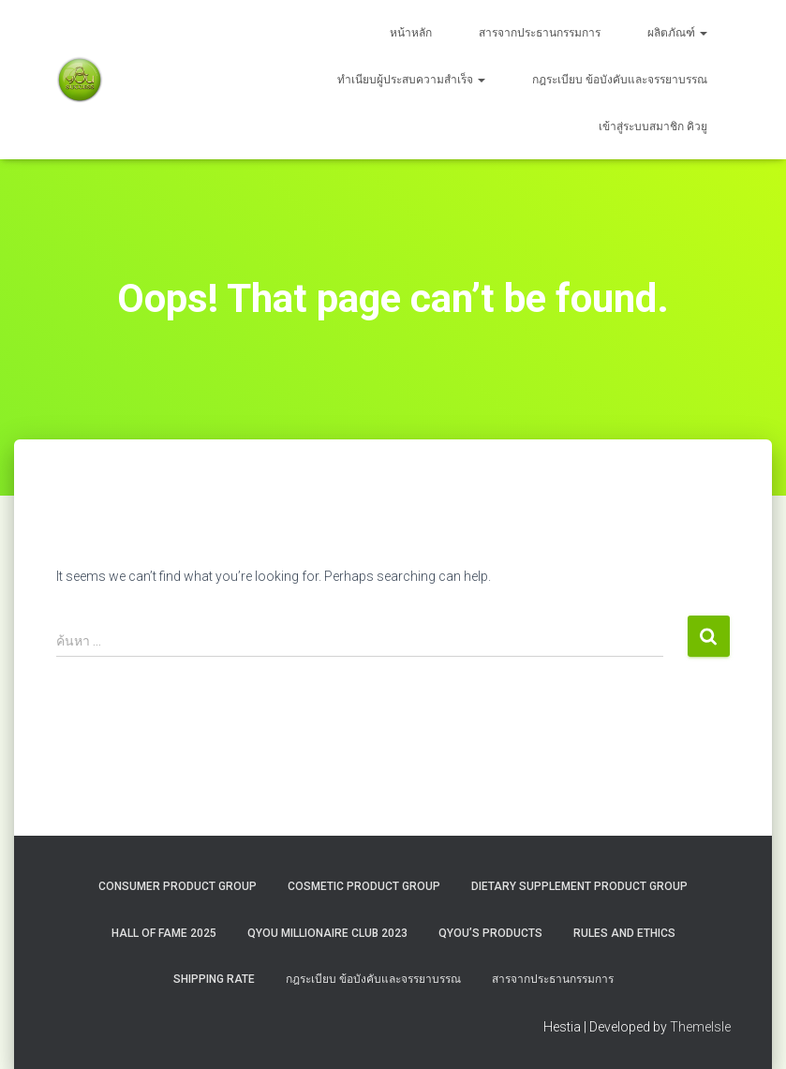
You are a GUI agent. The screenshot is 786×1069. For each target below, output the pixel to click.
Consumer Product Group (177, 886)
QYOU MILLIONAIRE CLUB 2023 (327, 933)
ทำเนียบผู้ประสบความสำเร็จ (411, 79)
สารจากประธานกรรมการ (540, 32)
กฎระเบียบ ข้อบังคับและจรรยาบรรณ (619, 79)
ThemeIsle (700, 1026)
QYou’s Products (490, 933)
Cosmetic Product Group (364, 886)
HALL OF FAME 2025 (163, 933)
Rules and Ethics (624, 933)
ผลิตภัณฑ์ (677, 32)
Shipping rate (214, 979)
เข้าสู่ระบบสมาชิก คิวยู (653, 126)
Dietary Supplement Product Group (579, 886)
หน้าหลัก (411, 32)
